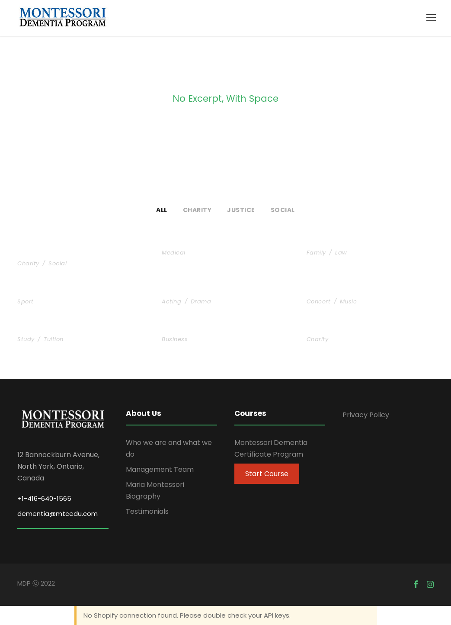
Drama (201, 301)
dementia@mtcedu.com (57, 513)
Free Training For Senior (69, 291)
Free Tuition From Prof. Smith (80, 329)
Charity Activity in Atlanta (365, 329)
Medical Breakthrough (210, 242)
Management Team (160, 469)
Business (175, 339)
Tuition (54, 339)
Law (341, 252)
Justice (241, 210)
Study (26, 339)
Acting (171, 301)
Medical (174, 252)
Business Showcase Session (222, 329)
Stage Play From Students (219, 291)
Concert (319, 301)
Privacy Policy (365, 415)
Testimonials (147, 511)
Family (316, 252)
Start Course (266, 474)
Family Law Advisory (352, 242)
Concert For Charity (350, 291)
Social (283, 210)
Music (348, 301)
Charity (197, 210)
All (161, 210)
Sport (25, 301)
